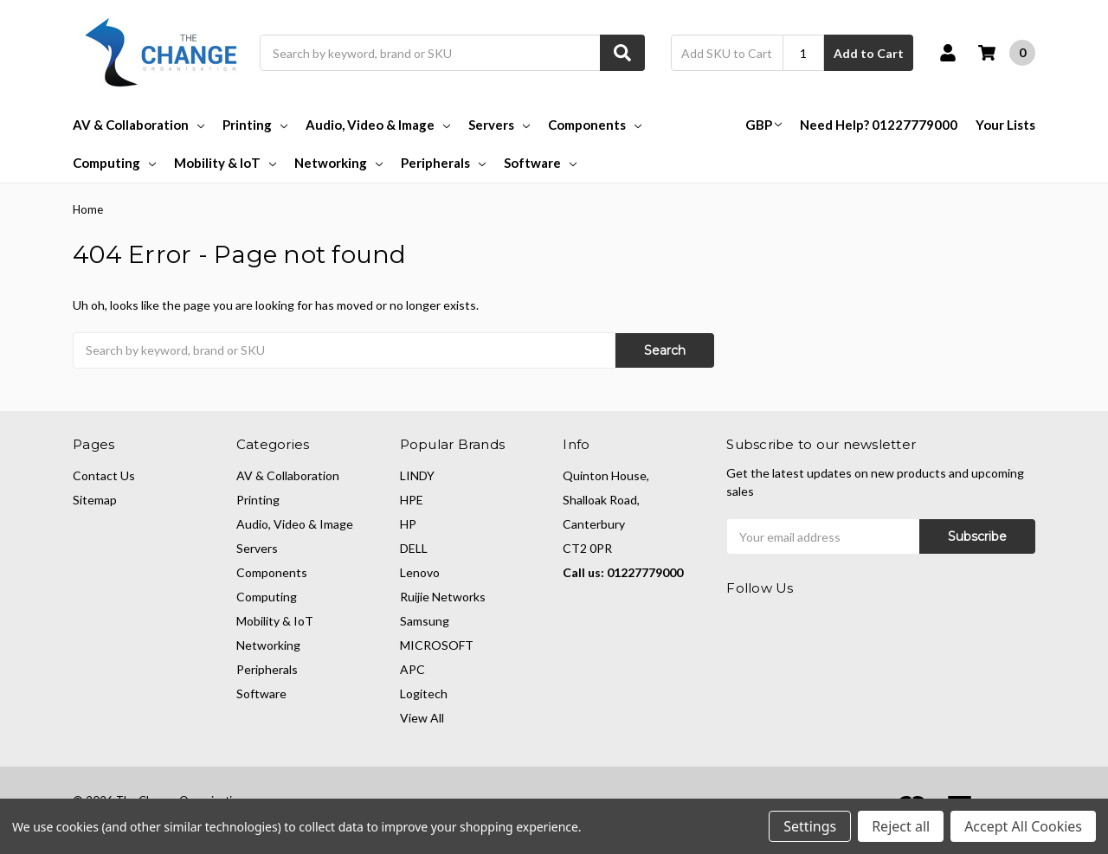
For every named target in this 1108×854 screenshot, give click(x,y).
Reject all (901, 826)
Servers (499, 124)
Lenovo (420, 572)
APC (412, 669)
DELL (414, 548)
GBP (763, 124)
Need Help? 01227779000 (878, 124)
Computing (114, 162)
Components (594, 124)
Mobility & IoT (225, 162)
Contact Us (104, 475)
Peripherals (443, 162)
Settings (809, 826)
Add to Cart (869, 53)
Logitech (424, 693)
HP (408, 524)
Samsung (424, 620)
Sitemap (95, 499)
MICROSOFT (436, 645)
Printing (254, 124)
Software (540, 162)
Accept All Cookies (1023, 826)
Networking (338, 162)
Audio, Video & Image (378, 124)
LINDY (417, 475)
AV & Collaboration (138, 124)
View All (422, 717)
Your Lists (1005, 124)
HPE (411, 499)
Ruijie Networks (443, 596)
